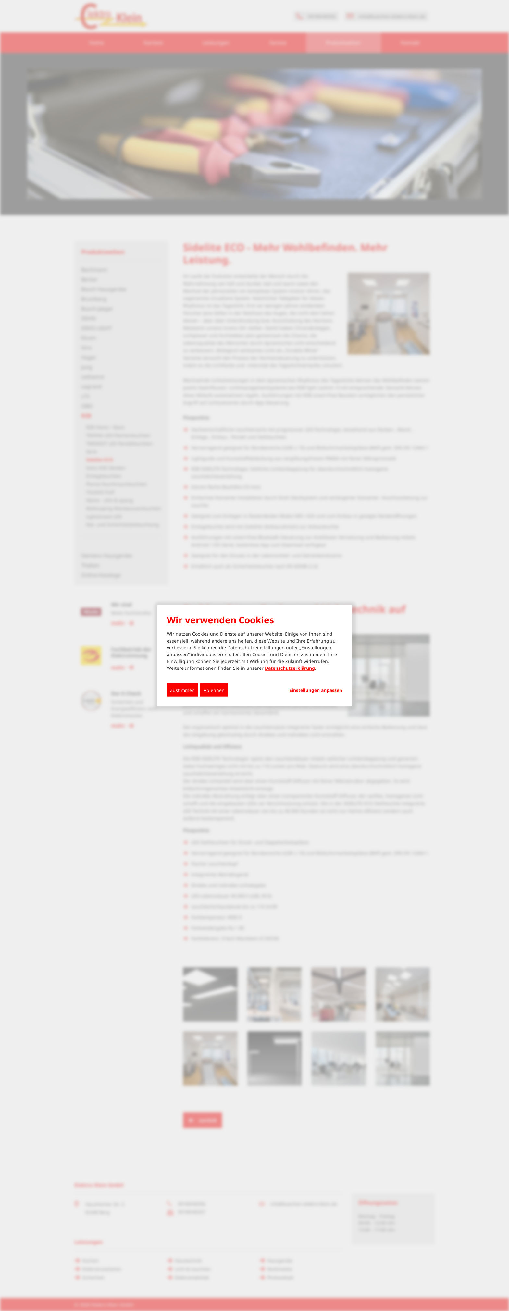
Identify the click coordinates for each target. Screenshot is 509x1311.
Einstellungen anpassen (315, 690)
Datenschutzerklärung (290, 668)
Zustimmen (182, 690)
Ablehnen (214, 690)
